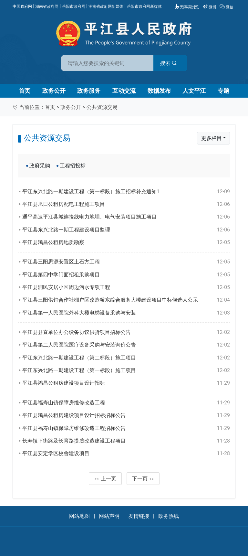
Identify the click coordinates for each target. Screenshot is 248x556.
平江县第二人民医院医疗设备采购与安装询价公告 (126, 345)
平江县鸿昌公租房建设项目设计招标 (126, 383)
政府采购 (39, 166)
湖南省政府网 (46, 6)
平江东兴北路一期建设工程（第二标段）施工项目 (126, 358)
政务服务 (88, 90)
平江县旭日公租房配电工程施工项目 (126, 204)
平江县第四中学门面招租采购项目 (126, 275)
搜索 (170, 63)
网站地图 (79, 516)
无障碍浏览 (186, 7)
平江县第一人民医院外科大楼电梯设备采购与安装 (126, 313)
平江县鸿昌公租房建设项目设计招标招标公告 (126, 415)
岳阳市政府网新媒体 (144, 6)
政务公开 (54, 90)
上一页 (105, 479)
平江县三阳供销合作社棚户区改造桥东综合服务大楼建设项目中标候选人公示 (126, 300)
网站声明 (109, 516)
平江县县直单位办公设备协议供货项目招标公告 (126, 332)
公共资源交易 (102, 107)
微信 (227, 7)
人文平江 (194, 90)
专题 (223, 90)
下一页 (143, 479)
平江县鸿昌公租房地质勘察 (126, 242)
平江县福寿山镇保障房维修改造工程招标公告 (126, 428)
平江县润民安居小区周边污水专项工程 (126, 287)
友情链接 (139, 516)
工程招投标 (73, 166)
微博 (209, 7)
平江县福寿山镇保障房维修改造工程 (126, 403)
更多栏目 (211, 138)
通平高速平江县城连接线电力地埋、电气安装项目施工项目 (126, 217)
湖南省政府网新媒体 (105, 6)
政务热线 (168, 516)
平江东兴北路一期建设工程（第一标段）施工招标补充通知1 (126, 192)
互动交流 (124, 90)
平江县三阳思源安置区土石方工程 (126, 262)
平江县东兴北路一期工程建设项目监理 (126, 230)
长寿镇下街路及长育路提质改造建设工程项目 (126, 441)
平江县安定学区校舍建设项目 (126, 453)
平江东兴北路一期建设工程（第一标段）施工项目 (126, 370)
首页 (24, 90)
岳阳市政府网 (73, 6)
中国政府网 (22, 6)
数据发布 (159, 90)
